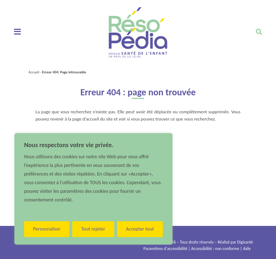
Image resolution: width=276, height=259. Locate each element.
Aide (246, 248)
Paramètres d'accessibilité (165, 248)
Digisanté (245, 242)
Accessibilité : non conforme (215, 248)
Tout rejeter (93, 229)
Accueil (33, 72)
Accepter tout (140, 229)
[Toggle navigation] (17, 32)
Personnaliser (47, 229)
